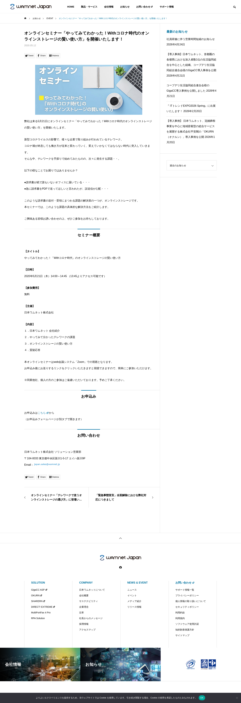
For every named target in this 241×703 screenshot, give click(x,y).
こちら (43, 412)
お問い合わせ (144, 6)
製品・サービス (89, 6)
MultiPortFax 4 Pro (41, 612)
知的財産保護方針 (184, 629)
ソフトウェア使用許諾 (187, 624)
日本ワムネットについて (92, 589)
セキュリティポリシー (187, 607)
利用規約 (180, 618)
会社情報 (108, 6)
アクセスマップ (87, 629)
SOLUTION (38, 582)
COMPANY (86, 582)
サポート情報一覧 (184, 589)
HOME (70, 6)
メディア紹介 (134, 601)
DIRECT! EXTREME (43, 607)
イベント (132, 595)
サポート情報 (167, 6)
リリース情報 (134, 607)
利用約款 (180, 612)
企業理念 (84, 607)
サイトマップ (182, 635)
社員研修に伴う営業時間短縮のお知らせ (191, 39)
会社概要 (84, 595)
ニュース (132, 589)
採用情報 (84, 624)
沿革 (81, 612)
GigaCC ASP (39, 589)
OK (202, 697)
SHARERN (38, 601)
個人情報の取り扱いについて (190, 601)
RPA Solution (38, 618)
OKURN (36, 595)
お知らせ (125, 6)
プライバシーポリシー (187, 595)
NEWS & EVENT (137, 582)
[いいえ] (236, 697)
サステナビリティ (88, 601)
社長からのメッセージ (91, 618)
